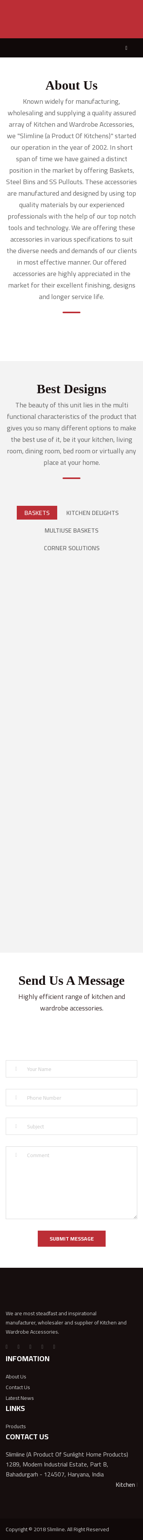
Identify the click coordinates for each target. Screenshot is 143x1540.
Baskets (37, 512)
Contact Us (18, 1387)
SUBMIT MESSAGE (72, 1239)
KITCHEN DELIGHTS (92, 512)
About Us (16, 1376)
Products (16, 1426)
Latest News (20, 1398)
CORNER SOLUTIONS (72, 548)
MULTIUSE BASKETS (71, 530)
